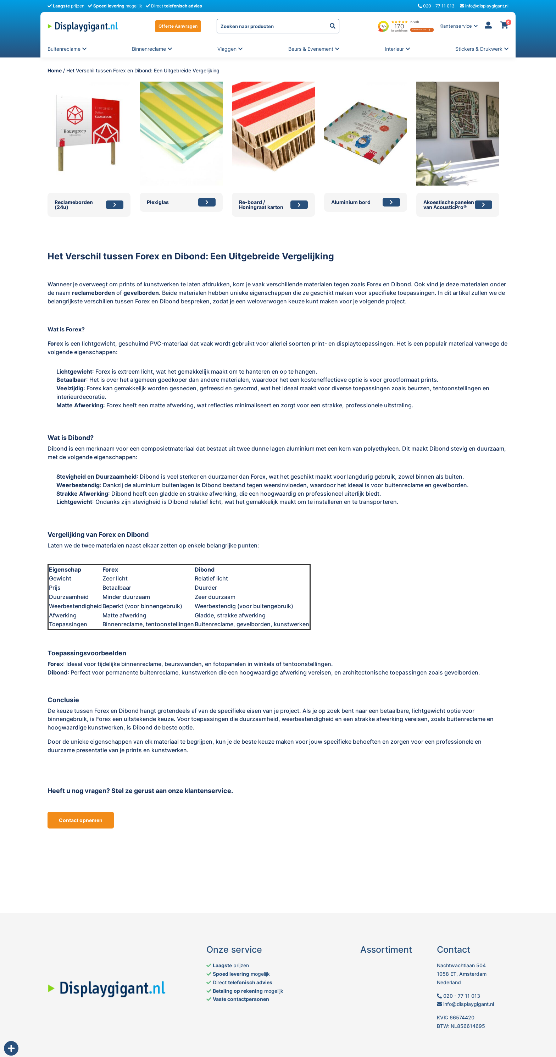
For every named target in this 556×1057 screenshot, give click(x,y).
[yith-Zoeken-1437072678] (332, 26)
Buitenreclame (64, 49)
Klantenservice (455, 26)
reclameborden (93, 292)
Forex (55, 343)
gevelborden (141, 292)
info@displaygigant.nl (484, 6)
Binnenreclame (149, 49)
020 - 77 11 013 (436, 6)
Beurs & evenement (310, 49)
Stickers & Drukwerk (478, 49)
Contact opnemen (80, 820)
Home (55, 70)
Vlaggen (227, 49)
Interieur (395, 49)
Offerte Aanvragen (178, 26)
